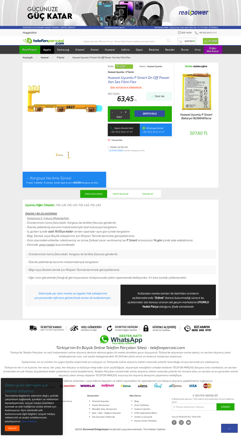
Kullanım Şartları (142, 409)
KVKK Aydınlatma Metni (145, 413)
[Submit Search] (168, 40)
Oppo (139, 49)
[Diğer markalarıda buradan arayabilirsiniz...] (127, 41)
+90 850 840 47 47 (121, 131)
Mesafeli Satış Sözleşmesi (104, 409)
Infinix (125, 49)
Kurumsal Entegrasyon (96, 429)
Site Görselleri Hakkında (103, 416)
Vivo (198, 49)
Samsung (63, 49)
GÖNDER (225, 406)
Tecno (185, 49)
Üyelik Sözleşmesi (100, 405)
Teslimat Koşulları (100, 401)
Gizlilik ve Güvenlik (143, 416)
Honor (95, 49)
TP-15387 (120, 66)
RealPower (29, 49)
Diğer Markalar (213, 50)
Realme (154, 49)
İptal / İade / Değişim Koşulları (106, 413)
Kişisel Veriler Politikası (145, 420)
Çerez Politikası (141, 405)
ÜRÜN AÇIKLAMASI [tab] (93, 194)
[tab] (59, 155)
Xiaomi (80, 49)
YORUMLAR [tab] (147, 194)
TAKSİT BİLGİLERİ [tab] (120, 194)
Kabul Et (12, 428)
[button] (187, 41)
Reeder (170, 49)
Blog (136, 401)
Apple (47, 49)
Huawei (110, 49)
